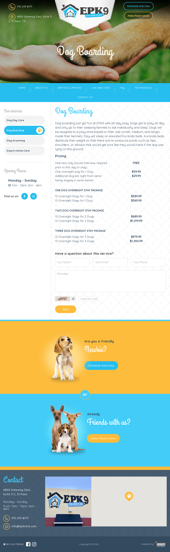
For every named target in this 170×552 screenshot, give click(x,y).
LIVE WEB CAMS (101, 87)
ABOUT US (41, 87)
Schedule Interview (138, 6)
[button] (129, 496)
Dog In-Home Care (18, 150)
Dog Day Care (15, 120)
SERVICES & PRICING (70, 87)
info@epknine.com (24, 526)
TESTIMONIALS (143, 87)
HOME (22, 87)
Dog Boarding (15, 130)
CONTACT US (85, 97)
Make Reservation (138, 15)
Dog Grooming (16, 140)
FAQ (122, 87)
